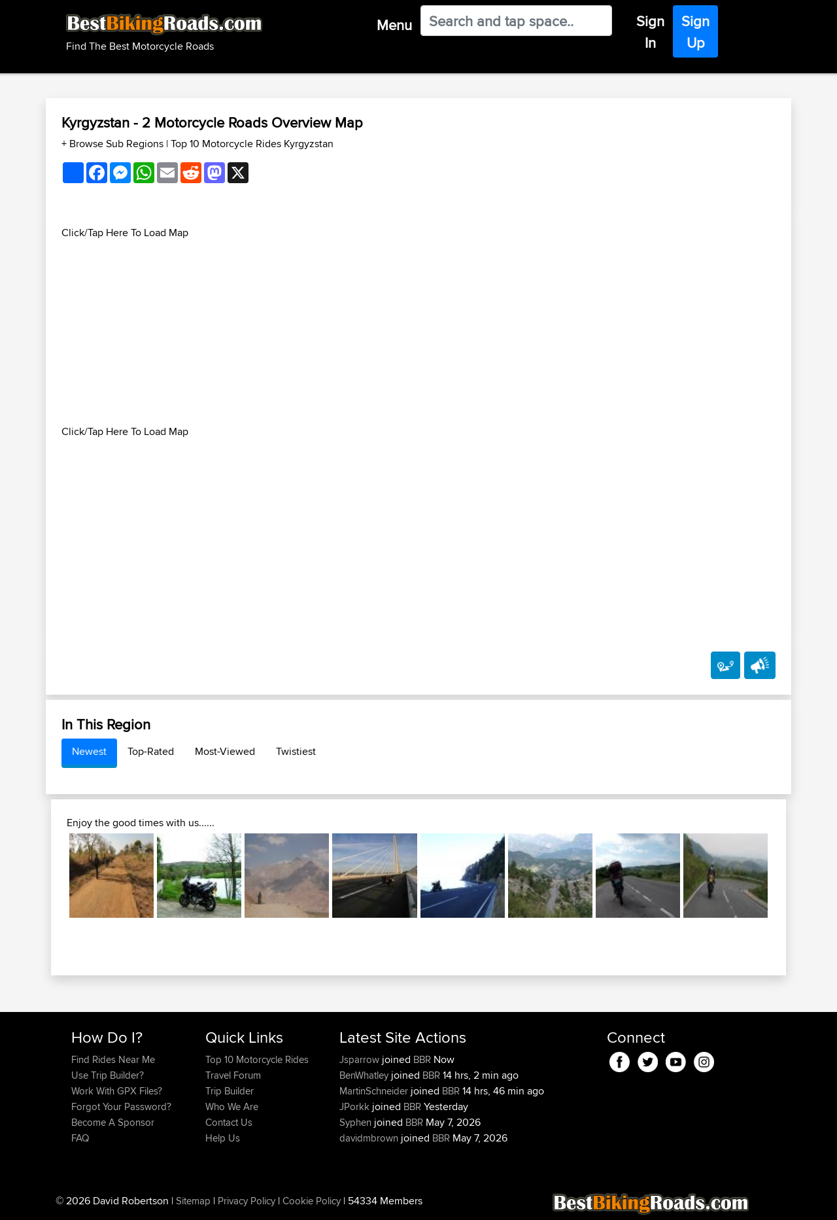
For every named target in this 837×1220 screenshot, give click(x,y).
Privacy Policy (246, 1201)
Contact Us (228, 1122)
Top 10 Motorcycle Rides (257, 1059)
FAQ (80, 1138)
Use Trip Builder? (107, 1075)
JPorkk (355, 1106)
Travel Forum (233, 1075)
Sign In (650, 31)
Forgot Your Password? (121, 1106)
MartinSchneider (375, 1091)
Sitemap (193, 1201)
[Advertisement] (418, 332)
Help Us (222, 1138)
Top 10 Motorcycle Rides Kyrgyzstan (252, 143)
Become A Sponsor (112, 1122)
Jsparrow (360, 1059)
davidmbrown (370, 1138)
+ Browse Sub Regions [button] (113, 143)
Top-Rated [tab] (151, 751)
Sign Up (695, 31)
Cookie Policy (311, 1201)
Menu (394, 24)
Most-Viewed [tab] (225, 751)
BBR (422, 1059)
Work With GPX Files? (116, 1091)
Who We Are (231, 1106)
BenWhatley (365, 1075)
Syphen (356, 1122)
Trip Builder (229, 1091)
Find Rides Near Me (113, 1059)
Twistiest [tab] (296, 751)
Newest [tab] (89, 751)
